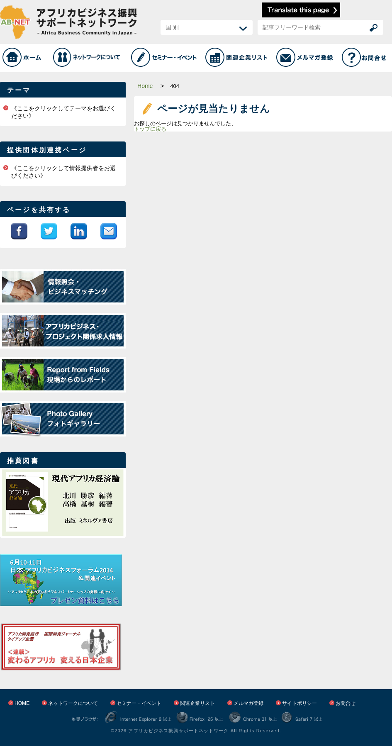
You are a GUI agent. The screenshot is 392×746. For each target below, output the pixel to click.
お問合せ (345, 703)
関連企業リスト (197, 703)
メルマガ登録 (248, 703)
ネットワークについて (73, 703)
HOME (22, 703)
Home (145, 86)
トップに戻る (150, 129)
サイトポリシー (299, 703)
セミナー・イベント (139, 703)
